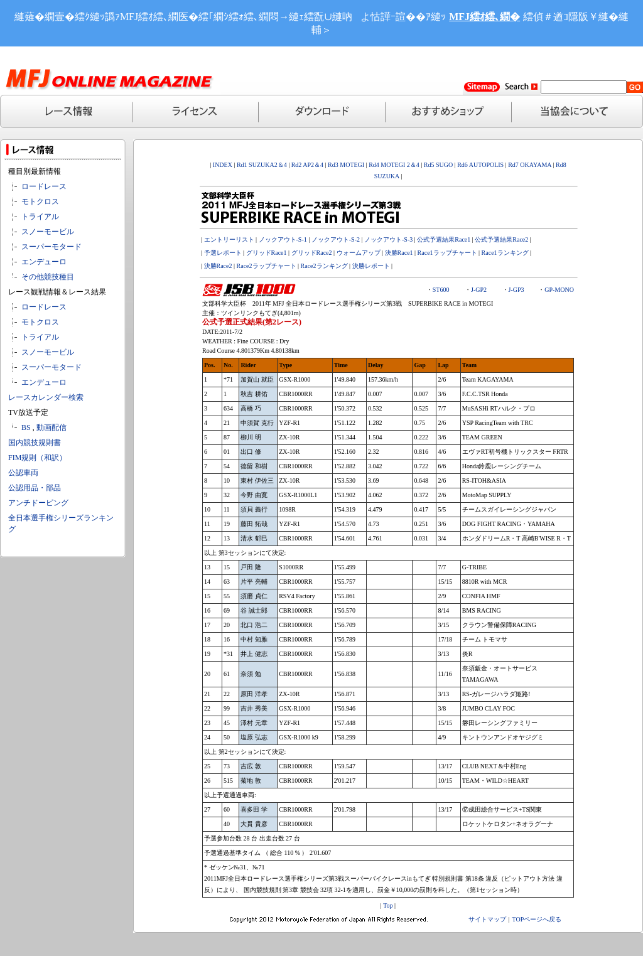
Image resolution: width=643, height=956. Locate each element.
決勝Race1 (399, 252)
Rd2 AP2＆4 (306, 164)
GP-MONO (559, 289)
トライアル (40, 216)
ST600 (441, 289)
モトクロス (40, 201)
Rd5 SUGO (439, 164)
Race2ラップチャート (266, 265)
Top (387, 905)
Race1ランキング (505, 252)
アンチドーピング (38, 502)
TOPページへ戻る (537, 919)
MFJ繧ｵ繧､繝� (484, 16)
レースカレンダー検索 (46, 397)
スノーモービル (47, 231)
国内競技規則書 (34, 442)
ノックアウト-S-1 (283, 239)
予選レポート (223, 252)
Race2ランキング (324, 265)
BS (26, 427)
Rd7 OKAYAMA (529, 164)
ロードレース (44, 186)
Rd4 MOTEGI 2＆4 (394, 164)
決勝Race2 (218, 265)
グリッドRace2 (311, 252)
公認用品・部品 (34, 487)
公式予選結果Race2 (501, 239)
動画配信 (51, 427)
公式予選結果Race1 (443, 239)
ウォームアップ (359, 252)
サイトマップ (487, 919)
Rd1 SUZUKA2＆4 (262, 164)
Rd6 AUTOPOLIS (480, 164)
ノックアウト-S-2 (335, 239)
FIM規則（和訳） (37, 457)
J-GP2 (479, 289)
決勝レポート (371, 265)
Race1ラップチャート (447, 252)
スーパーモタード (51, 246)
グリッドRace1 (266, 252)
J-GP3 (516, 289)
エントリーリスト (229, 239)
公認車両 (23, 472)
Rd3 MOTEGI (346, 164)
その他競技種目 (47, 276)
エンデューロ (44, 261)
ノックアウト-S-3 (388, 239)
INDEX (222, 164)
